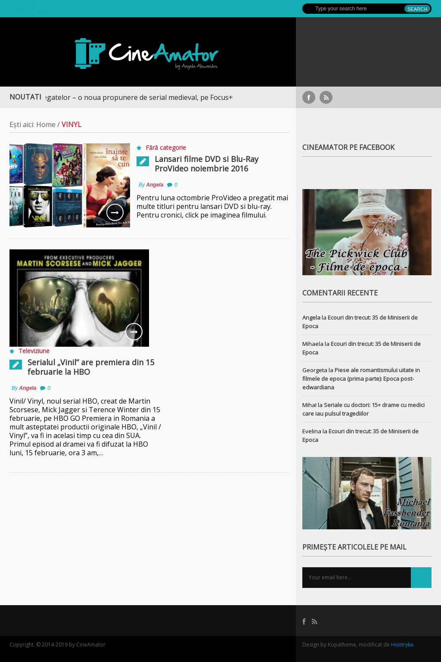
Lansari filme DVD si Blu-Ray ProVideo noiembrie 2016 (206, 163)
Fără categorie (166, 147)
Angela (154, 185)
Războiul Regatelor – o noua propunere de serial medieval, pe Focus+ (124, 97)
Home (46, 124)
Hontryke (402, 644)
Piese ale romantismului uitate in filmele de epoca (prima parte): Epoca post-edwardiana (361, 378)
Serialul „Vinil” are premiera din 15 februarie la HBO (91, 366)
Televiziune (34, 351)
